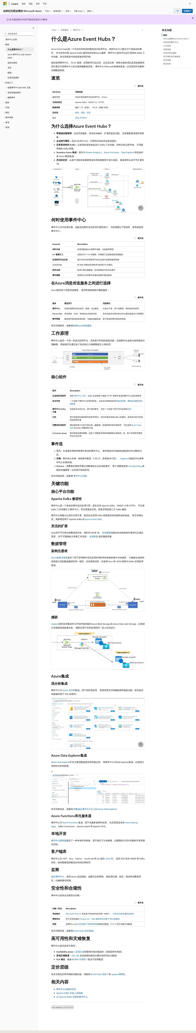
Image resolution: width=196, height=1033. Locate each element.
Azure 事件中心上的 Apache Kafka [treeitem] (19, 56)
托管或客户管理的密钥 (87, 924)
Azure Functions (111, 152)
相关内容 (167, 63)
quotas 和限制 (118, 974)
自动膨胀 (106, 532)
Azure (54, 30)
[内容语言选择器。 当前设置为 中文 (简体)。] (10, 1028)
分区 (129, 409)
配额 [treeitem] (9, 72)
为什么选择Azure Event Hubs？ (176, 38)
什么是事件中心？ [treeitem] (15, 49)
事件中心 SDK (80, 395)
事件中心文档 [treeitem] (11, 39)
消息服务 (64, 30)
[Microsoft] (5, 3)
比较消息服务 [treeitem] (13, 77)
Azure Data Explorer (60, 762)
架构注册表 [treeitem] (12, 62)
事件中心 (77, 30)
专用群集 (93, 536)
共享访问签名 (118, 913)
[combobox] (18, 33)
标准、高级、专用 (82, 112)
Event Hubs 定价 (98, 974)
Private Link (84, 919)
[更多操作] (142, 30)
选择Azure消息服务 (82, 325)
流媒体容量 (121, 401)
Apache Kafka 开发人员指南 (69, 992)
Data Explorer (127, 152)
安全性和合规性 (170, 53)
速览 (165, 35)
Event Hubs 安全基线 (83, 930)
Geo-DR (75, 955)
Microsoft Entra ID (73, 913)
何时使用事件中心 (170, 42)
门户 (177, 11)
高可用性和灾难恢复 (171, 56)
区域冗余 (80, 951)
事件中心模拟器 (58, 840)
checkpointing (135, 466)
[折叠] (33, 27)
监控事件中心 (57, 876)
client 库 (109, 858)
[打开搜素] (190, 3)
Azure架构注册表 (59, 557)
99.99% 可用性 (79, 959)
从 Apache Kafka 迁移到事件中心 (72, 996)
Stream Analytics (94, 152)
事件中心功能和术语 (66, 989)
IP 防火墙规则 (114, 919)
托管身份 (130, 913)
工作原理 (167, 46)
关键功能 (167, 49)
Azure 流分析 (69, 690)
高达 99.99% (80, 117)
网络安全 (131, 401)
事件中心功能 (80, 475)
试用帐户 (187, 11)
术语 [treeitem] (9, 67)
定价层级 (167, 60)
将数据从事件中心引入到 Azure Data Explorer (95, 809)
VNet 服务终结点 (98, 919)
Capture (124, 458)
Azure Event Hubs (93, 519)
